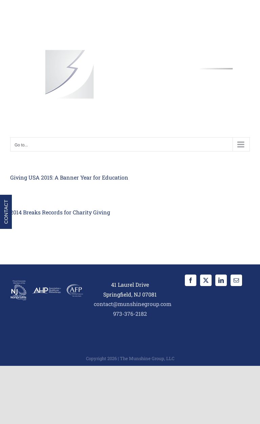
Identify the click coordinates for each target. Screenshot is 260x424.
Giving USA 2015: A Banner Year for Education (69, 177)
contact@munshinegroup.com (132, 303)
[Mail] (236, 280)
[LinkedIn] (221, 280)
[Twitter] (206, 280)
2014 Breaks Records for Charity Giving (60, 212)
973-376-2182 (130, 313)
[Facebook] (190, 280)
